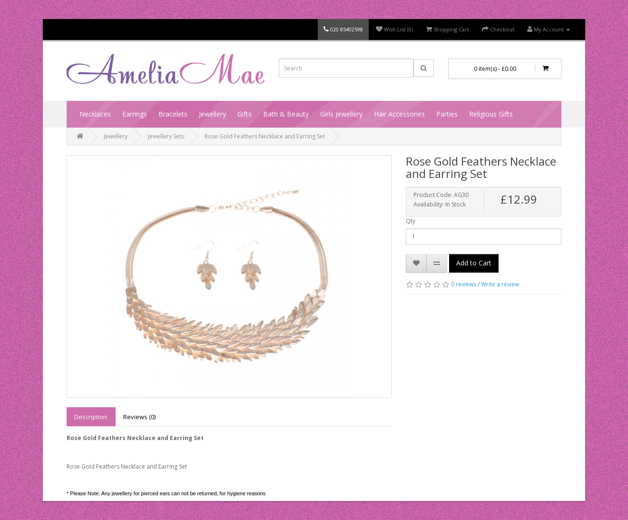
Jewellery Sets (166, 136)
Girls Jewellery (341, 113)
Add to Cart (473, 262)
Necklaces (95, 113)
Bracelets (172, 113)
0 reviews (463, 284)
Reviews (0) (139, 416)
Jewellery (212, 113)
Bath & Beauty (286, 113)
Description (90, 416)
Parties (447, 113)
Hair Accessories (399, 113)
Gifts (244, 113)
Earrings (134, 113)
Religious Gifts (491, 113)
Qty (410, 221)
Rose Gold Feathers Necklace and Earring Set (265, 136)
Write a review (500, 284)
